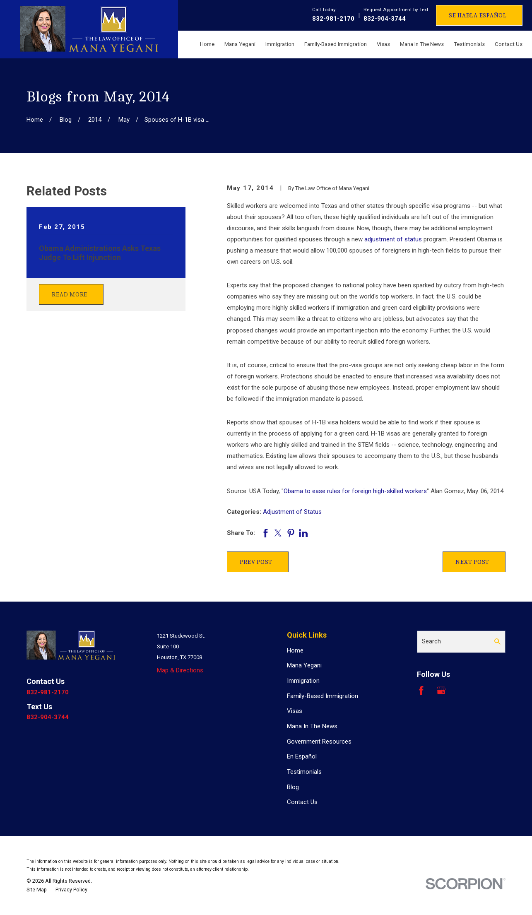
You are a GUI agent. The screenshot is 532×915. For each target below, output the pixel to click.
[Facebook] (421, 690)
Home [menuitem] (207, 44)
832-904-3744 (384, 18)
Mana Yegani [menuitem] (239, 44)
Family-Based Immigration (322, 696)
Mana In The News (312, 726)
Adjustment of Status (292, 511)
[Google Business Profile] (441, 690)
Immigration (303, 680)
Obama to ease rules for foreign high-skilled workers (355, 491)
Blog (293, 787)
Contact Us (302, 802)
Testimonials (304, 771)
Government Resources (319, 741)
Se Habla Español (478, 15)
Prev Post (256, 562)
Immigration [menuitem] (279, 44)
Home (295, 650)
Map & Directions (180, 670)
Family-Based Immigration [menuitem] (335, 44)
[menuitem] (36, 889)
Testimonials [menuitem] (469, 44)
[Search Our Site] (497, 641)
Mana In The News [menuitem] (422, 44)
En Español (302, 756)
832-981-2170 (333, 18)
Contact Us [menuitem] (508, 44)
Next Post (472, 562)
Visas (294, 711)
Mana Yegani (304, 665)
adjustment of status (393, 239)
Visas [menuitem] (383, 44)
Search (431, 641)
